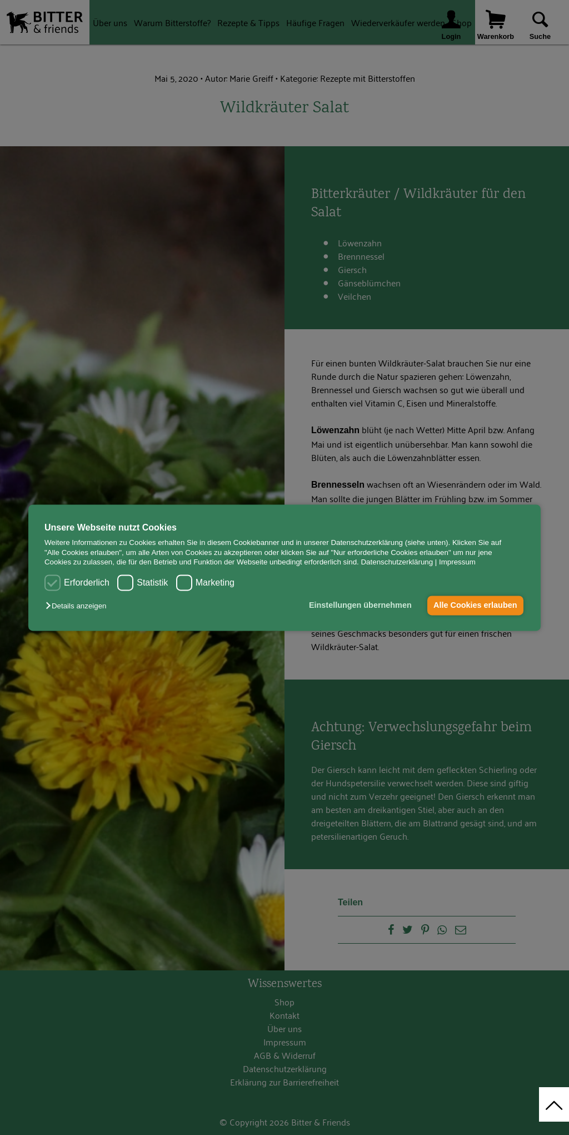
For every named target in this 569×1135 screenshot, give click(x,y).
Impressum (457, 562)
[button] (78, 606)
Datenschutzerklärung (397, 562)
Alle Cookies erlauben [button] (475, 605)
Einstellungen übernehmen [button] (360, 605)
